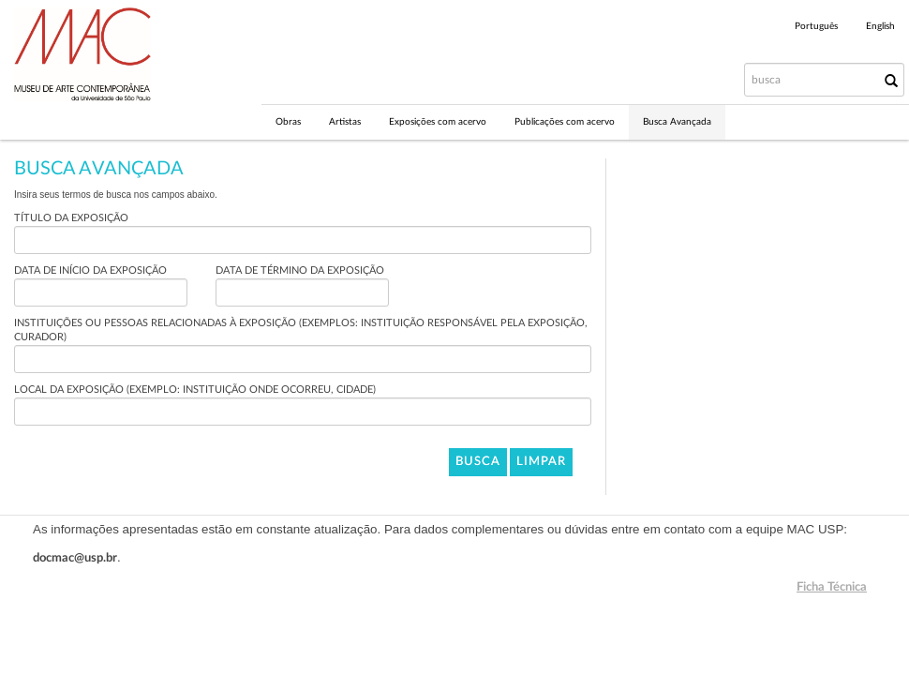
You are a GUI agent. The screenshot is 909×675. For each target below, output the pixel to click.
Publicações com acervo (564, 122)
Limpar (541, 462)
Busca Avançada (677, 122)
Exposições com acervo (437, 122)
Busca (477, 462)
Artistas (345, 122)
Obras (288, 122)
